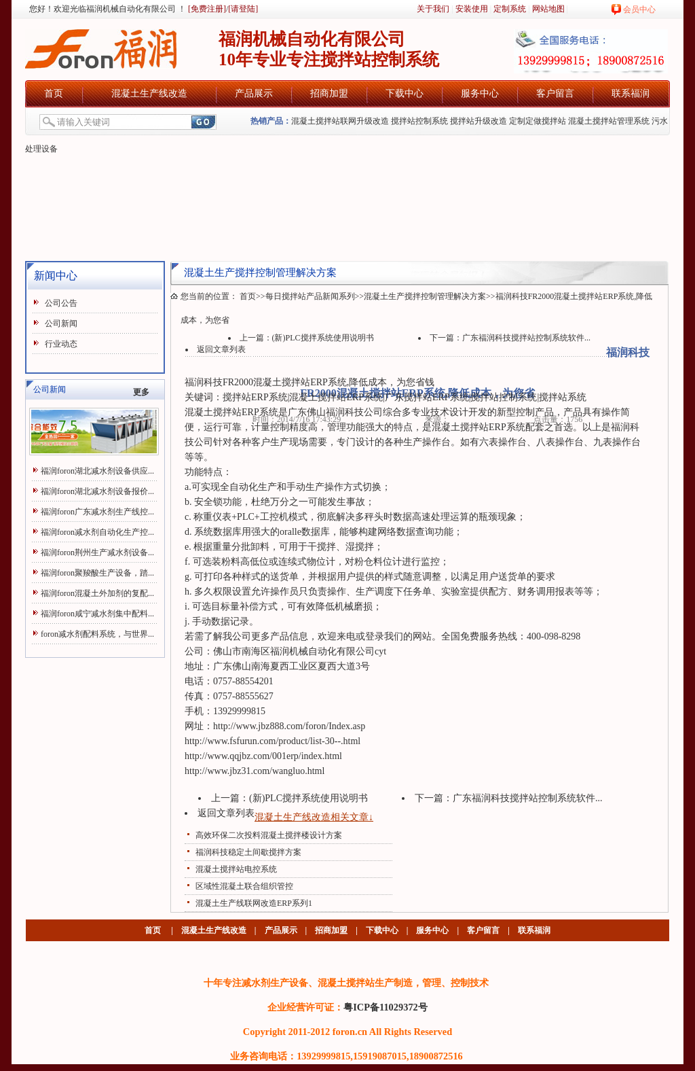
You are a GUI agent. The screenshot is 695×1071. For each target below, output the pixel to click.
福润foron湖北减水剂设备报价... (97, 491)
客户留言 (555, 93)
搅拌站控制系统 (419, 121)
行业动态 (61, 344)
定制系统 (509, 9)
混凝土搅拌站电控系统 (236, 869)
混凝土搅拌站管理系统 (609, 121)
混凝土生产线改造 (149, 93)
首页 (53, 93)
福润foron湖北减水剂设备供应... (97, 471)
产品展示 (254, 93)
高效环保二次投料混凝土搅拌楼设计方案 (268, 835)
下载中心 (405, 93)
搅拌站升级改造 (478, 121)
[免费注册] (206, 9)
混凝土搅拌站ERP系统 (300, 382)
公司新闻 (61, 323)
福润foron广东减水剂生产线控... (97, 511)
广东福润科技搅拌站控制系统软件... (526, 338)
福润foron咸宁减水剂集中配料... (97, 613)
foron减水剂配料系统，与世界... (97, 634)
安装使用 (471, 9)
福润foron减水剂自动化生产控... (97, 532)
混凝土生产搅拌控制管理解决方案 (425, 296)
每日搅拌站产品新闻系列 (310, 296)
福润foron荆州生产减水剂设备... (97, 552)
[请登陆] (243, 9)
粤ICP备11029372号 (385, 1007)
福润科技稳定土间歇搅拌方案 (248, 852)
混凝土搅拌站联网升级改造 (340, 121)
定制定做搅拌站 (537, 121)
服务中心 (480, 93)
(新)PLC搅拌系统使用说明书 (323, 338)
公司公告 (61, 303)
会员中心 (639, 9)
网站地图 (548, 9)
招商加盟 (329, 93)
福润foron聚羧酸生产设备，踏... (97, 573)
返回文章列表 (221, 349)
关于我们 (433, 9)
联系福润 (631, 93)
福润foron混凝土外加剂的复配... (97, 593)
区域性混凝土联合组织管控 (244, 886)
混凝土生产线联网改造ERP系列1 (253, 903)
